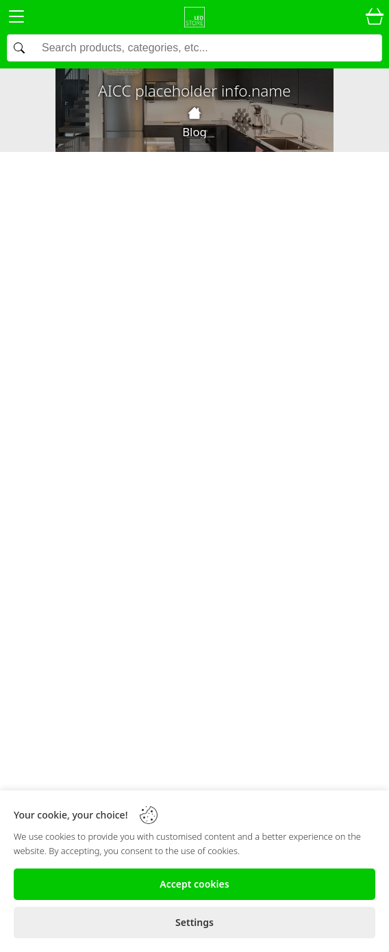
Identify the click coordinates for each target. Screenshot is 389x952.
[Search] (194, 48)
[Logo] (194, 17)
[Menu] (16, 19)
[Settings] (194, 922)
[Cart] (375, 17)
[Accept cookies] (194, 884)
